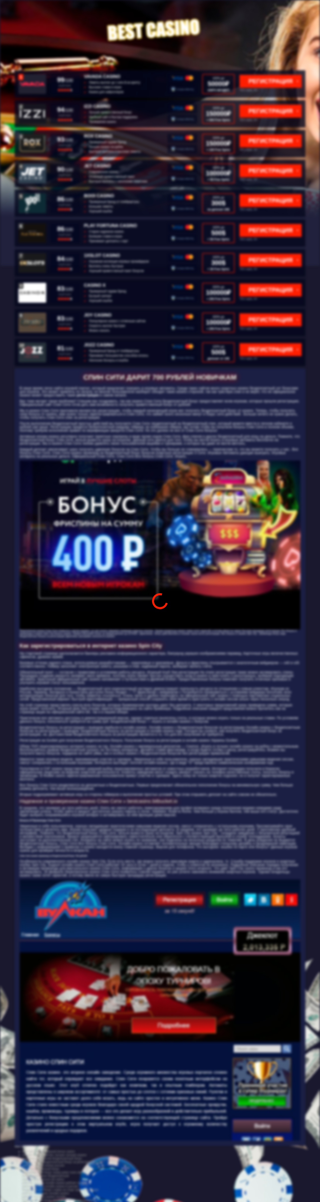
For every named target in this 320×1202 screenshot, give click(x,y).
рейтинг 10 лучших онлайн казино (45, 1193)
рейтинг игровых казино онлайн (44, 1197)
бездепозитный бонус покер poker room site (52, 1172)
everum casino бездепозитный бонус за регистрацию (58, 1162)
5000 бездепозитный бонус (40, 1169)
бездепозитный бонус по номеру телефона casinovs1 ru (60, 1200)
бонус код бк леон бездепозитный (45, 1176)
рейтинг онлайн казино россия (43, 1165)
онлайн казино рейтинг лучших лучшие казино (54, 1155)
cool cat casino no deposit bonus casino (48, 1151)
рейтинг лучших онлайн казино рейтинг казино (54, 1183)
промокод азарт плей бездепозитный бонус (52, 1158)
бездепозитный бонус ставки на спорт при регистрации (60, 1190)
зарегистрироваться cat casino (43, 1179)
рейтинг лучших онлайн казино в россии (50, 1186)
